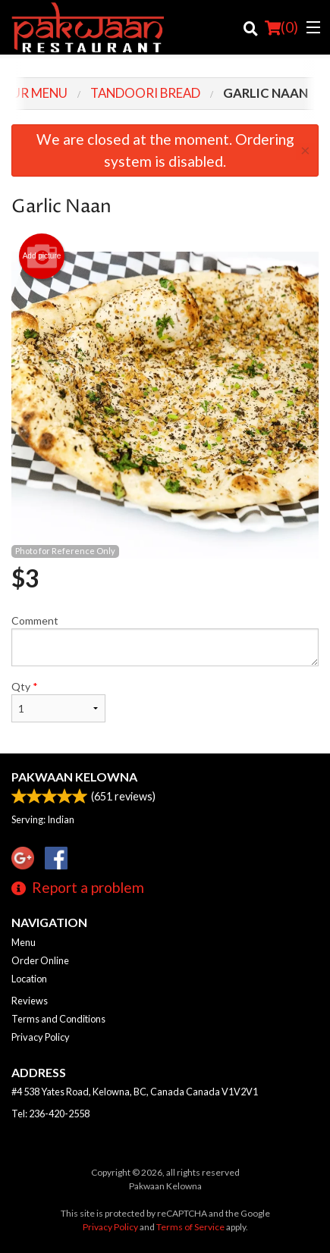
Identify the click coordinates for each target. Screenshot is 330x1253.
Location (29, 979)
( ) (281, 27)
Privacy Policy (40, 1037)
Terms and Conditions (58, 1019)
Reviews (29, 1001)
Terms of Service (190, 1227)
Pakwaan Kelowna (74, 776)
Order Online (40, 960)
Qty (58, 701)
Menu (23, 942)
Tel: (50, 1113)
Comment (165, 640)
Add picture (42, 256)
